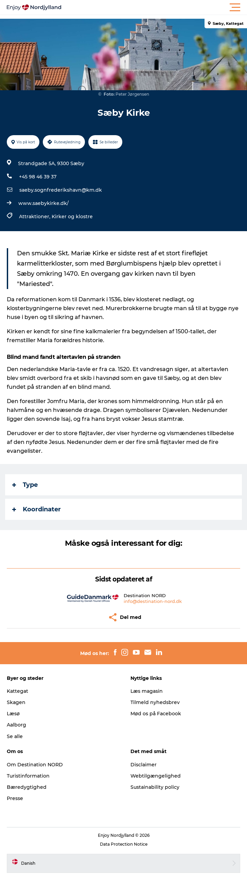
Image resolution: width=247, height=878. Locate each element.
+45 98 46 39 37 (37, 177)
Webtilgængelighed (155, 776)
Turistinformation (28, 776)
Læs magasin (146, 691)
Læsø (13, 714)
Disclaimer (143, 765)
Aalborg (16, 725)
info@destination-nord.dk (153, 601)
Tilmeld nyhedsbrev (155, 702)
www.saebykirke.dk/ (43, 203)
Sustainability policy (154, 787)
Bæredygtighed (27, 787)
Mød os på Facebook (155, 714)
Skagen (16, 702)
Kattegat (17, 691)
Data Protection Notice (123, 844)
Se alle (15, 736)
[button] (154, 7)
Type (25, 485)
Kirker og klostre (72, 216)
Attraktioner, (35, 216)
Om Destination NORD (35, 765)
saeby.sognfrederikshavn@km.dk (60, 190)
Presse (15, 798)
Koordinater (36, 509)
